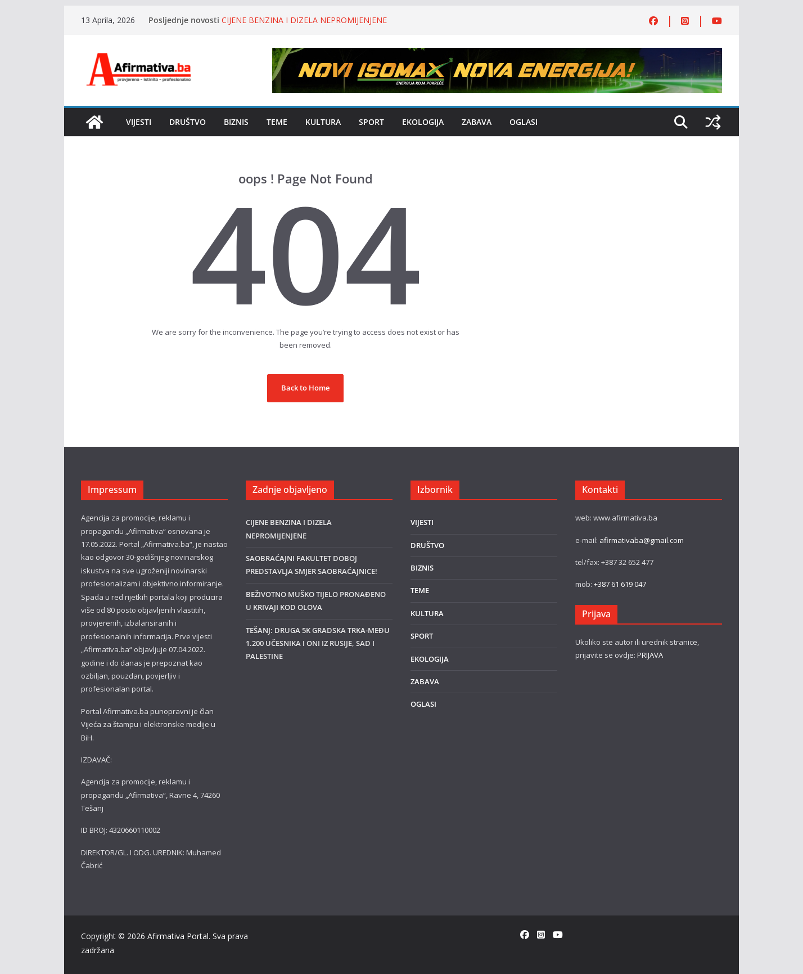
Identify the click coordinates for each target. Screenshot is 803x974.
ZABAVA (476, 121)
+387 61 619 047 (620, 584)
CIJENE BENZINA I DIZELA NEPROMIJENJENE (304, 20)
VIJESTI (138, 121)
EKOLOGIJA (423, 121)
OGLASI (523, 121)
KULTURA (323, 121)
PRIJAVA (650, 655)
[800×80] (497, 54)
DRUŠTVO (187, 121)
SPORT (371, 121)
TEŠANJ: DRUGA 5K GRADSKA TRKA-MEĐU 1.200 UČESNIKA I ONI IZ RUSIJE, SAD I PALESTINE (318, 643)
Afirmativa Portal (178, 936)
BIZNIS (236, 121)
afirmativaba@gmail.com (641, 540)
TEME (277, 121)
